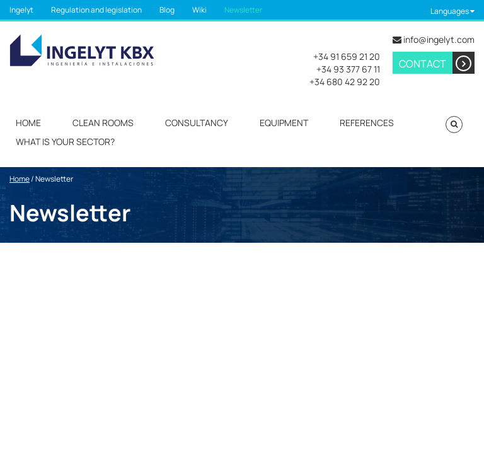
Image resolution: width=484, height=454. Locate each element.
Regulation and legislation (96, 9)
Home (28, 123)
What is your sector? (65, 142)
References (367, 123)
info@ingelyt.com (439, 39)
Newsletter (243, 9)
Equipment (284, 123)
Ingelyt (21, 9)
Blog (167, 9)
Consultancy (196, 123)
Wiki (199, 9)
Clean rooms (103, 123)
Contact (437, 63)
